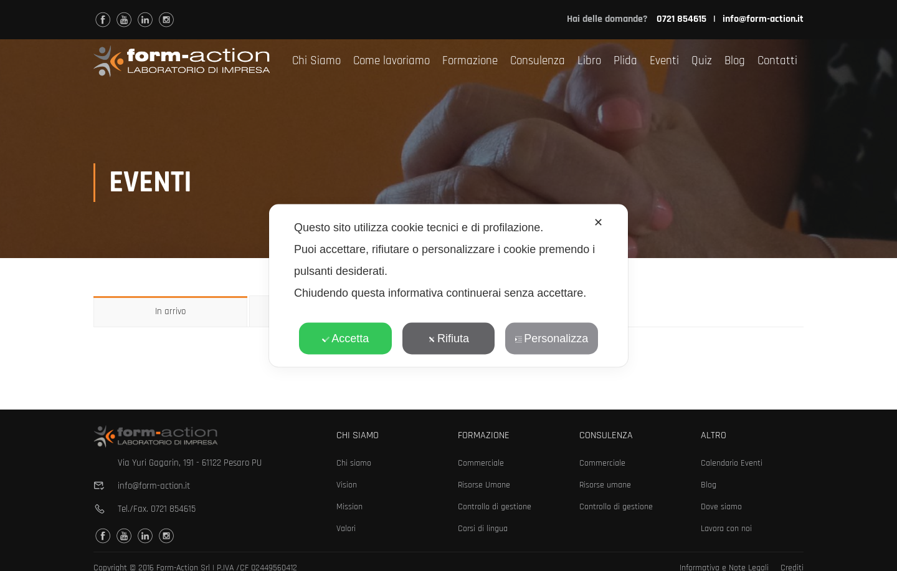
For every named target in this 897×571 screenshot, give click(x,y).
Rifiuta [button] (448, 338)
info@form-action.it (763, 19)
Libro (589, 61)
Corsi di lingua (483, 528)
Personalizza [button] (551, 338)
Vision (346, 485)
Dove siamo (721, 506)
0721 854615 (173, 509)
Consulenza (537, 61)
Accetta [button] (345, 338)
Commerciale (481, 463)
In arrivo (170, 313)
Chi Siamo (316, 61)
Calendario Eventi (731, 463)
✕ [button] (598, 222)
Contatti (777, 61)
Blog (734, 61)
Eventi (664, 61)
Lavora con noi (726, 528)
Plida (625, 61)
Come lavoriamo (391, 61)
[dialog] (448, 285)
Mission (349, 506)
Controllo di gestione (494, 506)
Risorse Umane (484, 485)
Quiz (701, 61)
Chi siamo (353, 463)
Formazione (470, 61)
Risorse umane (605, 485)
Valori (346, 528)
